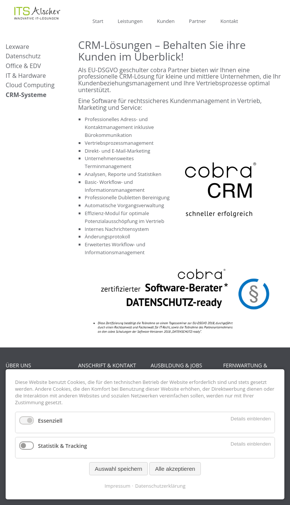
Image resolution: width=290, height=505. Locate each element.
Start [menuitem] (98, 21)
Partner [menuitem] (197, 21)
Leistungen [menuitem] (130, 21)
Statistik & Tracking (62, 445)
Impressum (118, 485)
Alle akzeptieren (175, 469)
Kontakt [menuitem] (229, 21)
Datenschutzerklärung (160, 485)
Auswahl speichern (118, 469)
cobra (158, 70)
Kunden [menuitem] (166, 21)
